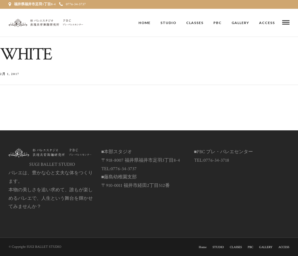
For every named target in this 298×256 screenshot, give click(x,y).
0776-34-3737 (72, 4)
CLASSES (194, 23)
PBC (217, 23)
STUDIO (168, 23)
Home (144, 23)
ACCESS (267, 23)
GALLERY (240, 23)
